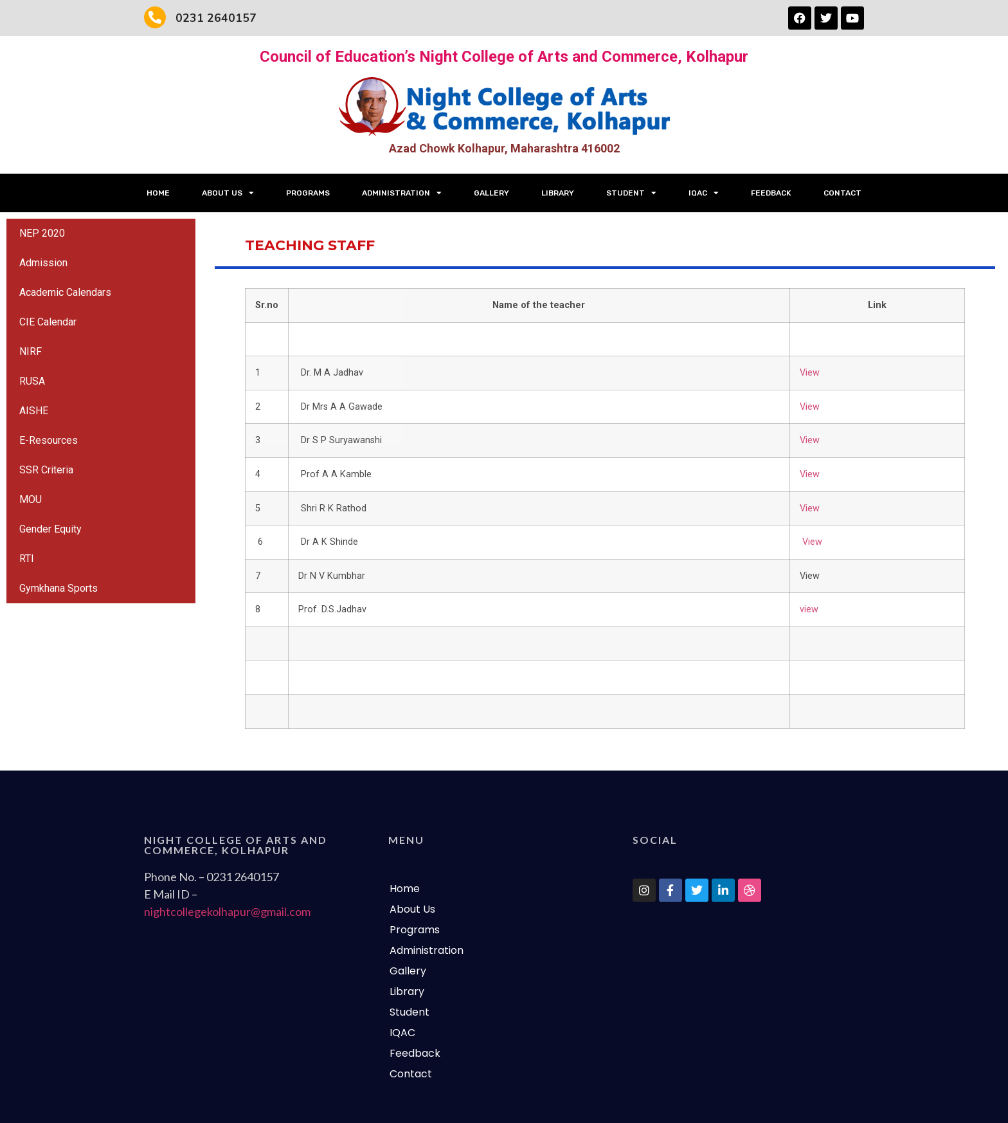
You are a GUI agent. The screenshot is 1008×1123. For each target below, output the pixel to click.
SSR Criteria (46, 470)
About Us (228, 193)
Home (158, 192)
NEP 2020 (42, 233)
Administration (402, 193)
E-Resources (48, 440)
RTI (26, 558)
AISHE (33, 411)
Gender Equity (50, 529)
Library (557, 192)
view (809, 609)
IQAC (703, 193)
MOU (30, 499)
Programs (308, 192)
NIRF (30, 351)
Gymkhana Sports (58, 588)
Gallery (491, 192)
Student (631, 193)
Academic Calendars (65, 292)
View (810, 372)
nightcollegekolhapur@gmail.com (227, 911)
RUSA (32, 381)
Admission (43, 263)
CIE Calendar (47, 322)
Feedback (771, 192)
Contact (842, 192)
